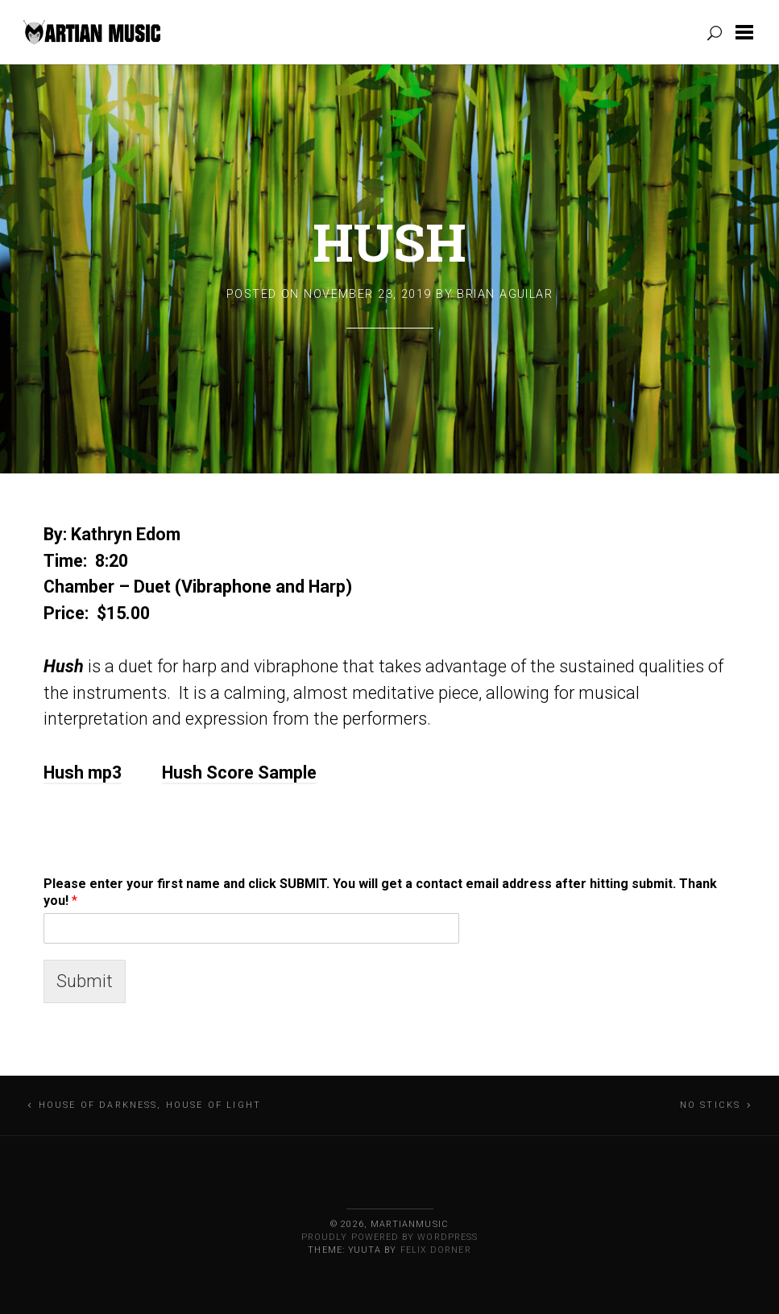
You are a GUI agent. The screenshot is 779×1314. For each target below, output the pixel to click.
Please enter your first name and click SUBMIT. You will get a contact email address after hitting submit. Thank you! (380, 892)
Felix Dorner (435, 1250)
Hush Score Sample (239, 772)
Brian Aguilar (505, 294)
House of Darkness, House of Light (150, 1105)
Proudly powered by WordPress (389, 1237)
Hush (389, 241)
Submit (84, 981)
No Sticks (710, 1105)
